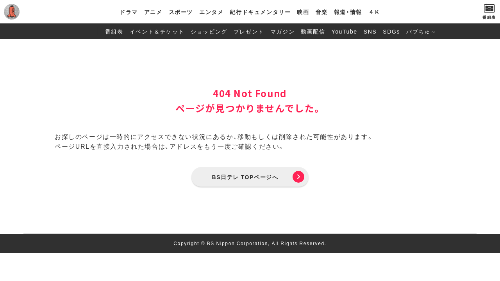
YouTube (344, 31)
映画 (303, 12)
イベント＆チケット (157, 31)
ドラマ (129, 12)
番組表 (114, 31)
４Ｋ (374, 12)
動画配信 (313, 31)
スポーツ (181, 12)
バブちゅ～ (421, 31)
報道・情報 (348, 12)
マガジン (282, 31)
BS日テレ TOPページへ (245, 177)
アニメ (153, 12)
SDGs (391, 31)
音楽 (322, 12)
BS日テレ (41, 11)
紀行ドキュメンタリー (260, 12)
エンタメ (211, 12)
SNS (370, 31)
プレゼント (249, 31)
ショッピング (209, 31)
